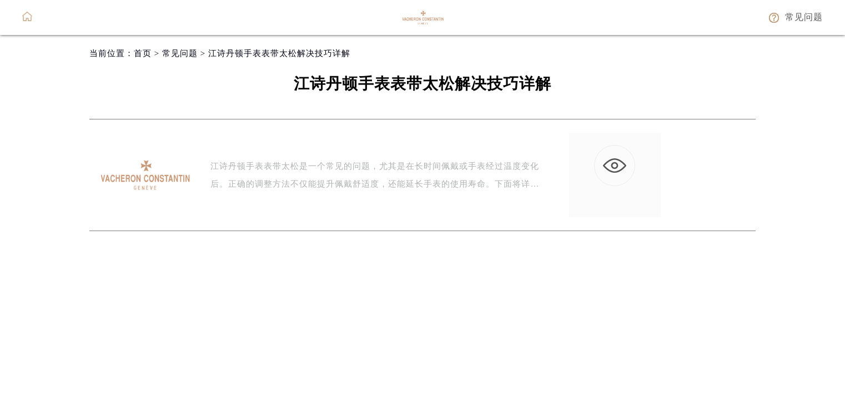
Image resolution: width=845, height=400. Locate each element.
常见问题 (180, 53)
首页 (143, 53)
